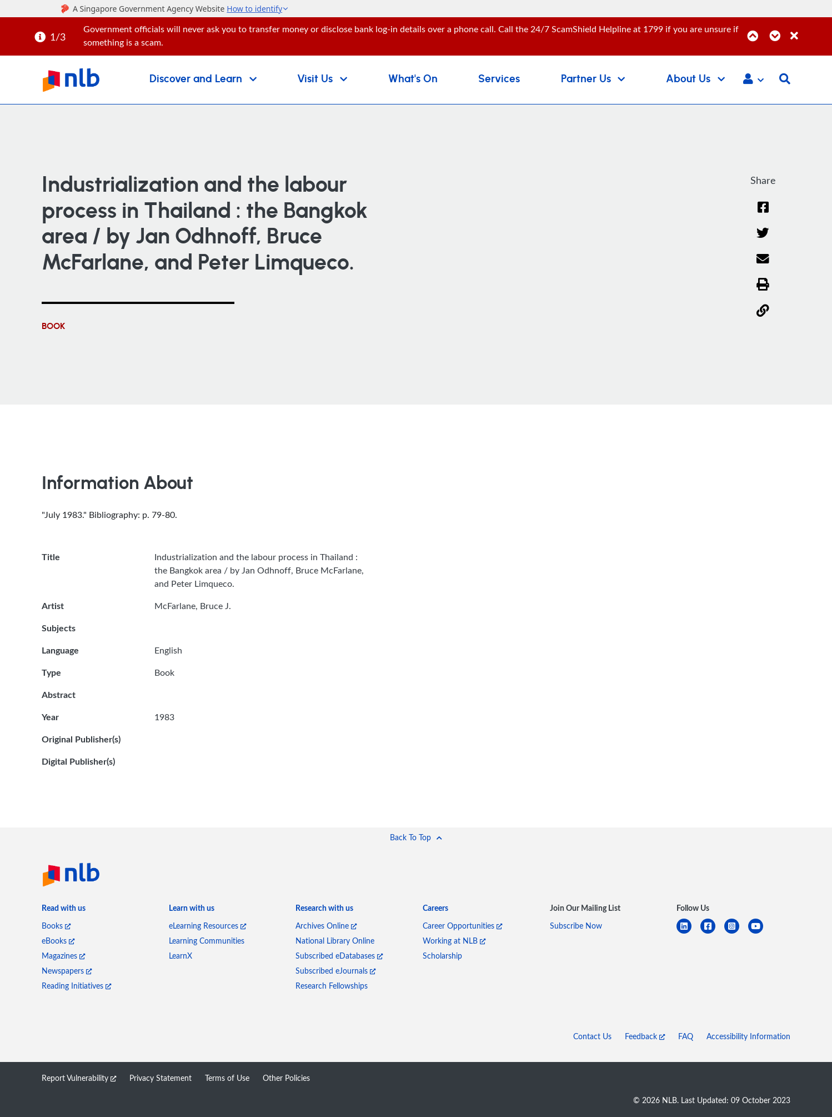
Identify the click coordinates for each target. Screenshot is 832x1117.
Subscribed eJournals (335, 970)
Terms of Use (227, 1078)
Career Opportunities (462, 925)
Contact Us (592, 1036)
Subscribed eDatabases (339, 955)
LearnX (180, 955)
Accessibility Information (748, 1036)
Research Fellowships (331, 985)
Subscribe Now (576, 925)
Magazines (63, 955)
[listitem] (64, 910)
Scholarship (442, 955)
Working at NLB (454, 940)
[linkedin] (688, 933)
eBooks (58, 940)
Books (56, 925)
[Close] (809, 29)
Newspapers (67, 970)
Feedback (645, 1036)
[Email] (762, 266)
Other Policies (286, 1078)
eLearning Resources (207, 925)
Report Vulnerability (79, 1078)
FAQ (685, 1036)
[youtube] (760, 933)
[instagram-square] (736, 933)
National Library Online (334, 940)
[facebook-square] (712, 933)
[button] (753, 80)
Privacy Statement (160, 1078)
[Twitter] (762, 240)
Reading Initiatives (76, 985)
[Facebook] (763, 214)
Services (499, 79)
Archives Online (326, 925)
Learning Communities (206, 940)
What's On (413, 79)
